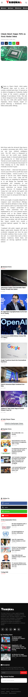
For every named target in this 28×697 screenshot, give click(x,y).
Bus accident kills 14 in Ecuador (17, 433)
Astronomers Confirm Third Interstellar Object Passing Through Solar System (13, 288)
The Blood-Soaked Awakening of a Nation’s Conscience (18, 638)
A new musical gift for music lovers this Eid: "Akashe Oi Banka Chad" (19, 469)
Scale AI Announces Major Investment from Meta (12, 385)
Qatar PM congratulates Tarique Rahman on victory (18, 540)
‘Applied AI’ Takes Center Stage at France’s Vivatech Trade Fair (12, 409)
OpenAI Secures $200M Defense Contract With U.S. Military (13, 336)
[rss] (18, 629)
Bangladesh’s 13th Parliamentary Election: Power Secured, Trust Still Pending (19, 647)
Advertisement (12, 693)
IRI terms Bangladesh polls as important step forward (19, 524)
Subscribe (23, 672)
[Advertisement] (14, 21)
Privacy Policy (4, 693)
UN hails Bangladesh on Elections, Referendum (18, 532)
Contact (3, 691)
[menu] (2, 2)
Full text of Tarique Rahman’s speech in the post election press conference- (19, 549)
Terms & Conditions (16, 691)
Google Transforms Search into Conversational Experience (13, 361)
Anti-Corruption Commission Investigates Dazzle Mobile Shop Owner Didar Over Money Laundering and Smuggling (19, 460)
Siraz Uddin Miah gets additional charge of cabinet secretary (19, 557)
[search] (26, 2)
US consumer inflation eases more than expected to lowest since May (19, 564)
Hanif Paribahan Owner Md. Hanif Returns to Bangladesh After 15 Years (19, 442)
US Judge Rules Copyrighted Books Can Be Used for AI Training (14, 312)
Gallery (8, 691)
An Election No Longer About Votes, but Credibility (19, 655)
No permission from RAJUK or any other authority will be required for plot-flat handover (19, 451)
